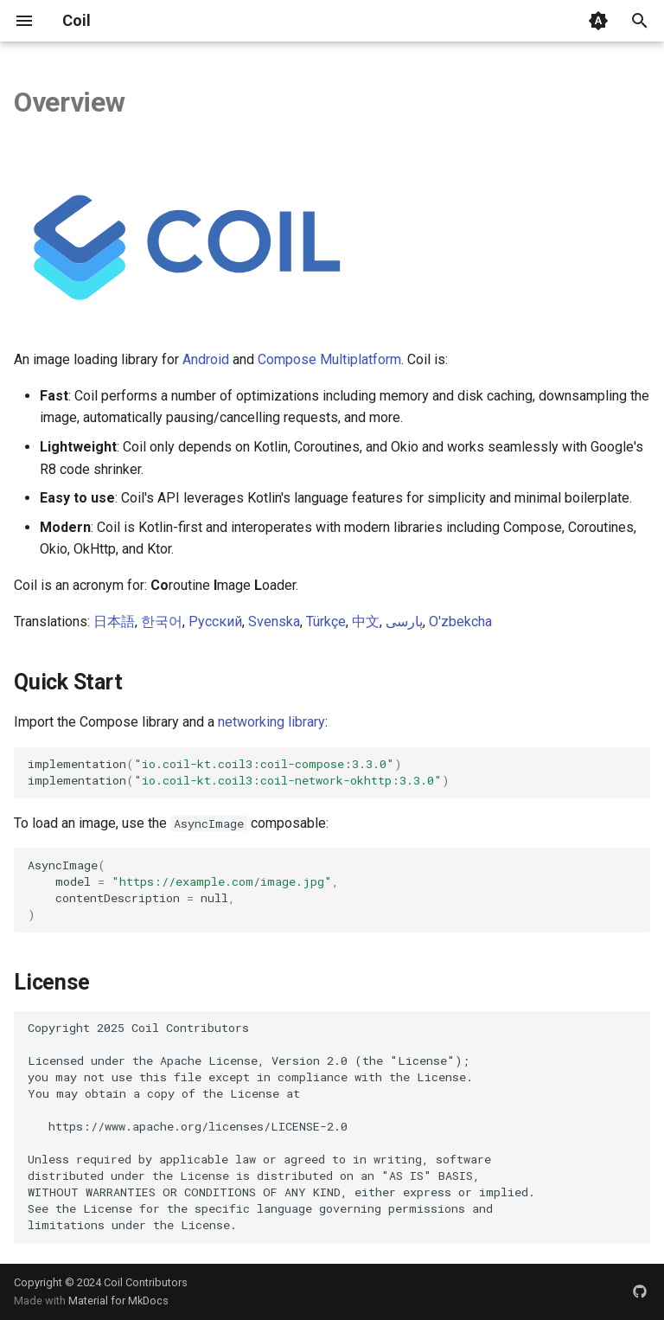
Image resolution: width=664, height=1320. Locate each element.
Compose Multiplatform (329, 359)
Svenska (274, 621)
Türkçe (326, 621)
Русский (215, 621)
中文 (366, 621)
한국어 (161, 621)
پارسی (404, 621)
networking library (271, 722)
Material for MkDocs (118, 1300)
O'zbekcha (460, 621)
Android (205, 359)
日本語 (114, 621)
